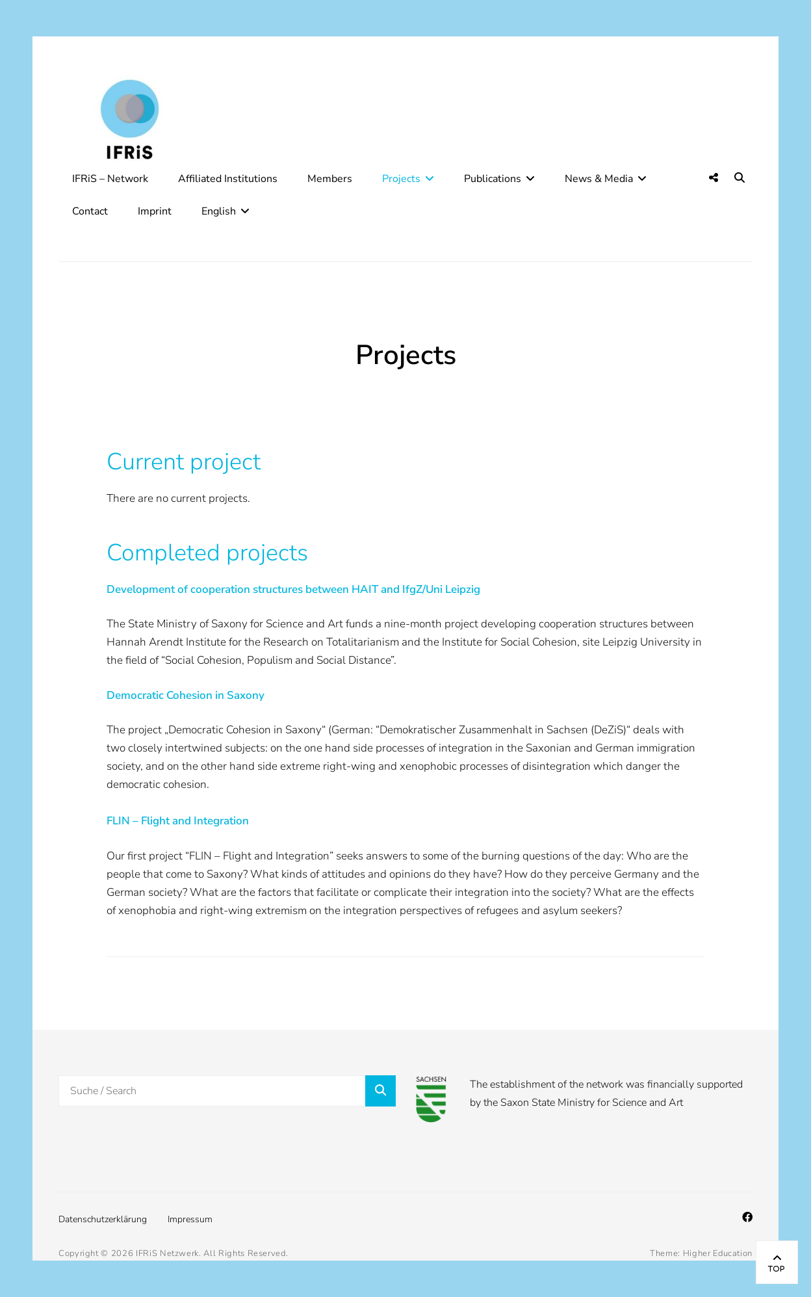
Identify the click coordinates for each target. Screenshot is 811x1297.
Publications (492, 179)
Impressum (190, 1219)
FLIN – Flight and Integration (178, 820)
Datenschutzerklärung (102, 1219)
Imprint (155, 211)
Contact (90, 211)
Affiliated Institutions (227, 179)
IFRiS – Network (110, 179)
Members (329, 179)
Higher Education (718, 1253)
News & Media (599, 179)
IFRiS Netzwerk (167, 1253)
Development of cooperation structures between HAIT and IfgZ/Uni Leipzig (293, 589)
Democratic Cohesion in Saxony (185, 695)
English (218, 211)
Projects (401, 179)
